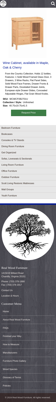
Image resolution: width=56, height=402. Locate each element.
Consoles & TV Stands (12, 140)
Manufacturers (10, 353)
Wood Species (10, 369)
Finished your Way (12, 336)
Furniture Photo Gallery (14, 361)
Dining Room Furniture (12, 146)
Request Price (28, 112)
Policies (7, 386)
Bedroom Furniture (10, 128)
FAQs (5, 328)
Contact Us (7, 290)
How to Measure (11, 344)
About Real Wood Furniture (16, 319)
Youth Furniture (9, 195)
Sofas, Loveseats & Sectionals (16, 158)
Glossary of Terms (12, 377)
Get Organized (8, 152)
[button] (27, 33)
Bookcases (6, 134)
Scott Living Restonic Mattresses (17, 183)
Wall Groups (7, 189)
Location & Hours (10, 296)
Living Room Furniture (12, 165)
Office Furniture (9, 171)
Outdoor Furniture (10, 177)
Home (6, 311)
